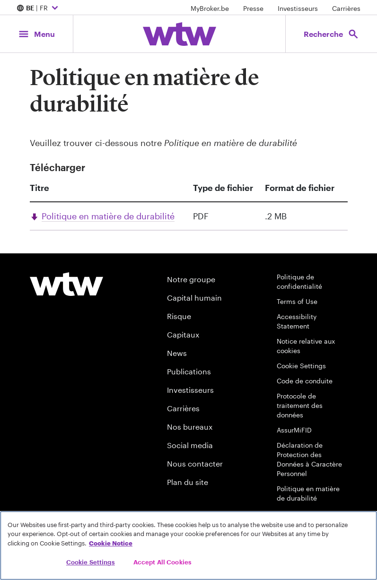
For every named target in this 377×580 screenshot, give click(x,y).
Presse (253, 8)
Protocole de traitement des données (300, 405)
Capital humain (194, 297)
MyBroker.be (210, 8)
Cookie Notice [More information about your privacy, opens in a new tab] (110, 543)
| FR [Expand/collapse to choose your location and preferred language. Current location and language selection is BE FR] (39, 8)
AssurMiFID (294, 430)
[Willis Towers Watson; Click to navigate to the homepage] (179, 34)
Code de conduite (305, 381)
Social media (190, 445)
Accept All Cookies (162, 562)
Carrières (346, 8)
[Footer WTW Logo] (66, 284)
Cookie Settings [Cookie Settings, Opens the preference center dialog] (90, 562)
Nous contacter (195, 463)
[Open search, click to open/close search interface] (331, 33)
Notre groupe (191, 279)
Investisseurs (298, 8)
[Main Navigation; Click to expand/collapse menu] (36, 33)
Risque (179, 316)
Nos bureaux (189, 426)
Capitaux (183, 334)
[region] (188, 545)
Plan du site (187, 481)
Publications (189, 371)
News (177, 352)
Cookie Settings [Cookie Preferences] (301, 366)
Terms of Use (297, 301)
